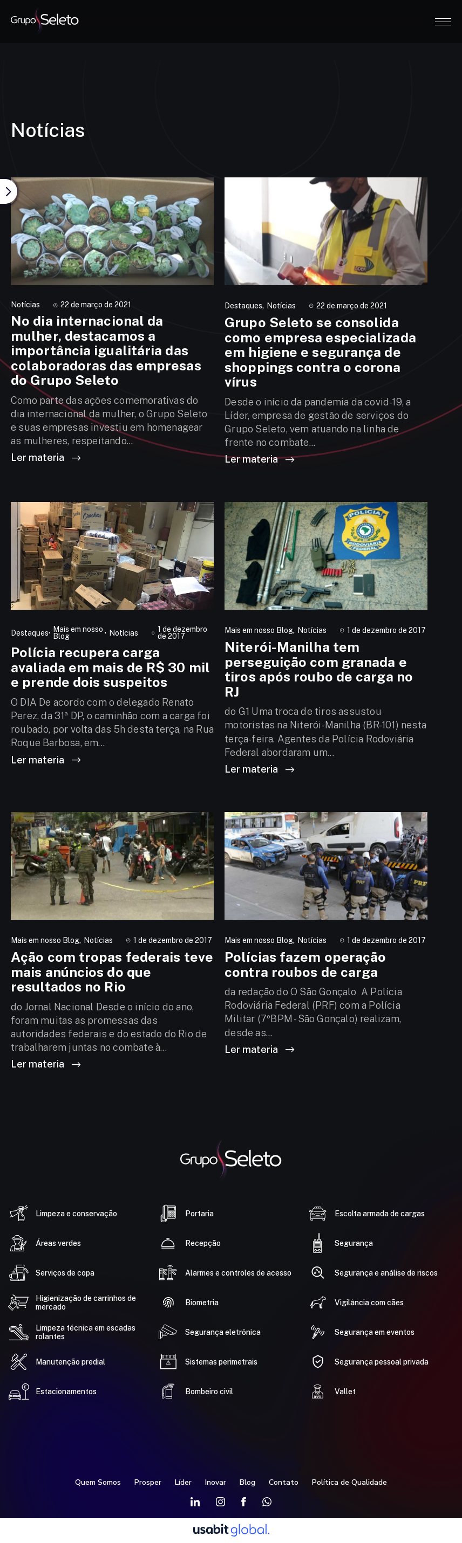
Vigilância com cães (369, 1302)
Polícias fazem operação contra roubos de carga (305, 964)
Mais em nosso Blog (78, 633)
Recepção (203, 1243)
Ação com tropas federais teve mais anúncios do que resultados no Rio (112, 972)
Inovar (215, 1482)
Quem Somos (98, 1482)
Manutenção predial (70, 1362)
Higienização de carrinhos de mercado (86, 1302)
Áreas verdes (58, 1243)
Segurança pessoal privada (382, 1362)
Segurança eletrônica (223, 1332)
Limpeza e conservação (76, 1213)
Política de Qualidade (349, 1482)
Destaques (243, 305)
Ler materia (46, 458)
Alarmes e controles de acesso (238, 1273)
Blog (247, 1482)
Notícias (25, 304)
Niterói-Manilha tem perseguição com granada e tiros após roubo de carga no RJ (319, 669)
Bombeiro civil (209, 1391)
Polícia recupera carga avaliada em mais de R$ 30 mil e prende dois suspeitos (110, 667)
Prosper (147, 1482)
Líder (183, 1482)
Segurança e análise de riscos (386, 1273)
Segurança (354, 1243)
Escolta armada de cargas (380, 1213)
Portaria (199, 1213)
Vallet (345, 1391)
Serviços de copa (65, 1273)
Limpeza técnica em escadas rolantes (85, 1332)
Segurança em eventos (375, 1332)
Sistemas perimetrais (221, 1362)
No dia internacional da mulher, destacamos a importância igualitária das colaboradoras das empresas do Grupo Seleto (106, 350)
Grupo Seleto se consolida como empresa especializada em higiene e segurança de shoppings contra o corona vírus (320, 352)
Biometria (202, 1302)
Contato (283, 1482)
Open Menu (443, 21)
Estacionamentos (66, 1391)
